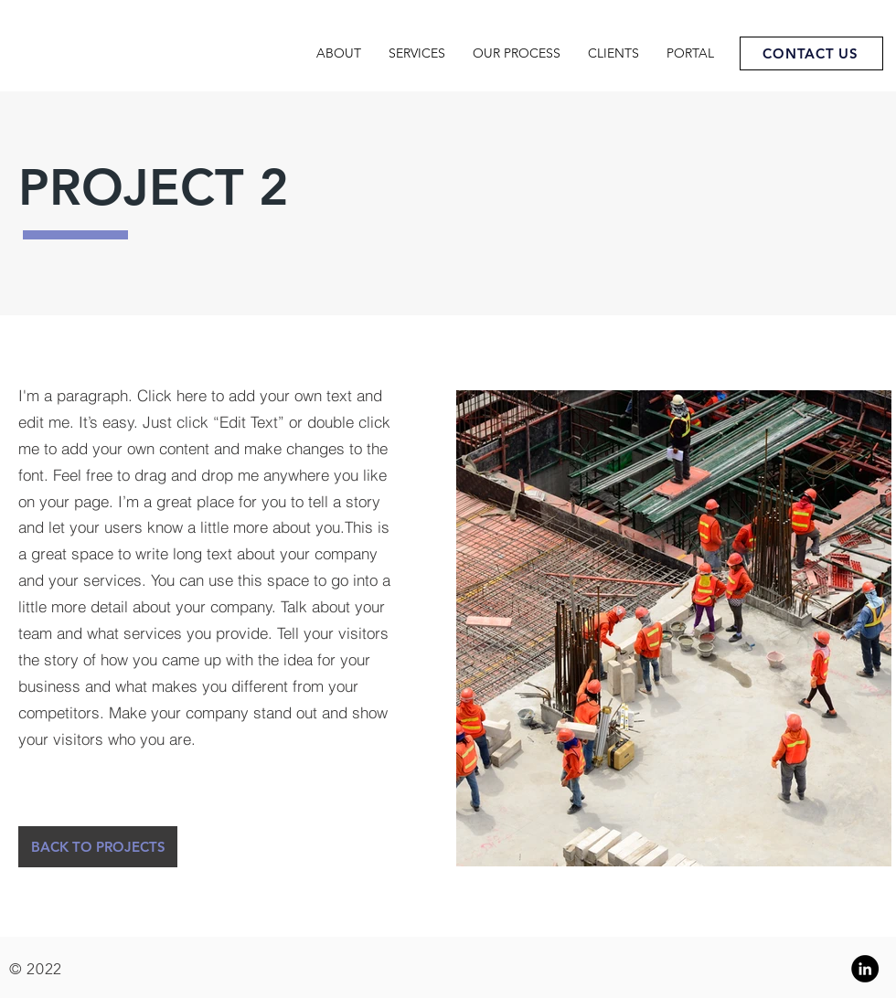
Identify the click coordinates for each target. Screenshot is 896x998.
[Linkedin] (865, 968)
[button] (97, 846)
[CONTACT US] (811, 53)
